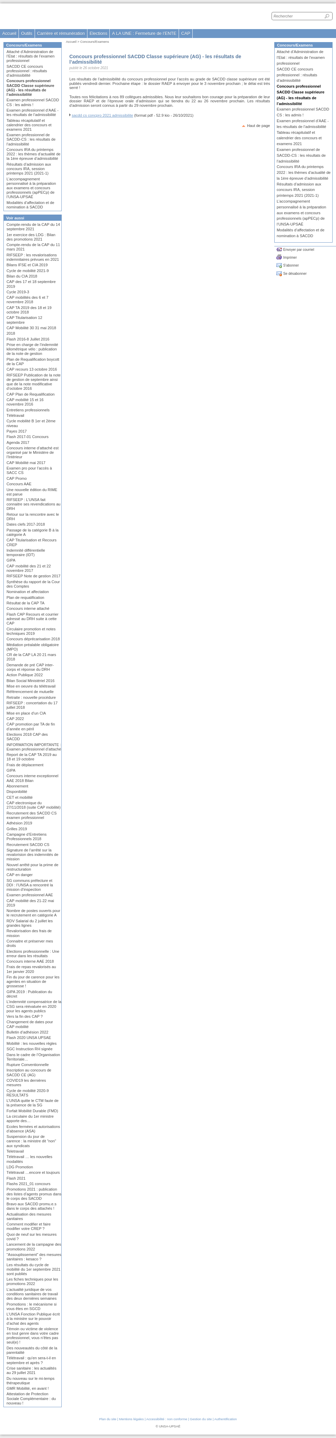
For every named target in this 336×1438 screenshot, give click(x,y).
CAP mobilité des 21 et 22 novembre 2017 (29, 568)
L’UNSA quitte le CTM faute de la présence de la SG (33, 1103)
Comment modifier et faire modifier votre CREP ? (29, 1226)
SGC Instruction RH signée (29, 1049)
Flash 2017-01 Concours (28, 437)
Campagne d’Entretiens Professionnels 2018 (27, 836)
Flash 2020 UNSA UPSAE (29, 1038)
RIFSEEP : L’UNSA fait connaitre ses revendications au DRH (33, 504)
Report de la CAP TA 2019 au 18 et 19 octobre (32, 757)
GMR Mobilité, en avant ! (28, 1388)
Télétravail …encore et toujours (33, 1172)
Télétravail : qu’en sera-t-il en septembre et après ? (31, 1360)
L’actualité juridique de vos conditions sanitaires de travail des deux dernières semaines (32, 1293)
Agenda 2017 (18, 442)
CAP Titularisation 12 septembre (24, 320)
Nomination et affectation (28, 592)
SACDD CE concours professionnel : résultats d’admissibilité (27, 70)
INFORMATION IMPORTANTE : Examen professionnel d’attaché (34, 747)
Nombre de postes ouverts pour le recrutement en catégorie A (33, 913)
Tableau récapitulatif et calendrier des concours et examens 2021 (29, 124)
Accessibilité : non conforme (166, 1419)
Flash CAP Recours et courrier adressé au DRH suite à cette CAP (33, 618)
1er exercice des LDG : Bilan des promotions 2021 (31, 237)
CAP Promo (17, 478)
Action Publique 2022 (25, 675)
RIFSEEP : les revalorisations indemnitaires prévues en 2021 (33, 257)
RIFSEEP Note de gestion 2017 (33, 576)
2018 (11, 333)
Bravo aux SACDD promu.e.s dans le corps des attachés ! (32, 1206)
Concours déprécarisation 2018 (33, 639)
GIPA (11, 560)
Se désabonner (295, 273)
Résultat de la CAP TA (26, 603)
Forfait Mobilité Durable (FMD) (32, 1111)
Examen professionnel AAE (30, 895)
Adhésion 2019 (19, 823)
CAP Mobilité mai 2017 (26, 463)
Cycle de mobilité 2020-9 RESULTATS (28, 1093)
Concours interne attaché (28, 608)
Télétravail (15, 415)
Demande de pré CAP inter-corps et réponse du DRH (30, 667)
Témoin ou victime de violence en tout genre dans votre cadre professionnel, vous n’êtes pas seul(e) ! (33, 1336)
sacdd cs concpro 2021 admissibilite (102, 115)
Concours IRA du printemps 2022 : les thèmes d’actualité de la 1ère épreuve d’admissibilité (33, 154)
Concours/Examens (94, 41)
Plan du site (107, 1419)
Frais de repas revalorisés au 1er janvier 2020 (31, 969)
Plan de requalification (25, 597)
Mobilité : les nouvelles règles (32, 1043)
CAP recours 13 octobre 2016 (32, 369)
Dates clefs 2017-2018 (26, 524)
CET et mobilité (20, 797)
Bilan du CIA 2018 (22, 276)
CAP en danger (20, 875)
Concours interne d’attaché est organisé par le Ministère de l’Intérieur (33, 452)
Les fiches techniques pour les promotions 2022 (32, 1281)
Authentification (225, 1419)
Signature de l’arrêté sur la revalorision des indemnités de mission (32, 854)
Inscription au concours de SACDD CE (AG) (29, 1072)
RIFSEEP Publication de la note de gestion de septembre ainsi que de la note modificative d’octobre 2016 (34, 382)
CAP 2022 (15, 719)
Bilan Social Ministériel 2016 (31, 681)
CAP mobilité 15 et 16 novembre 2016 (25, 402)
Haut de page (258, 126)
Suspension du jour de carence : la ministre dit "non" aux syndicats (31, 1140)
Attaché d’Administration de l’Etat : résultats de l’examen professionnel (31, 56)
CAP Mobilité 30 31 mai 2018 (31, 328)
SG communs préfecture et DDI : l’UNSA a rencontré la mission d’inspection (30, 884)
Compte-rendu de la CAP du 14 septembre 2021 (33, 226)
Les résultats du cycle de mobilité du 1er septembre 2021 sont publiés (33, 1269)
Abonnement (17, 786)
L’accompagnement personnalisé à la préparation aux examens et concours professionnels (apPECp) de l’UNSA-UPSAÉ (31, 188)
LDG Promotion (20, 1167)
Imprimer (290, 257)
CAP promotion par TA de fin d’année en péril (31, 726)
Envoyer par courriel (298, 250)
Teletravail (15, 1151)
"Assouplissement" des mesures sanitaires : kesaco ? (34, 1257)
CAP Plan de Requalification (31, 394)
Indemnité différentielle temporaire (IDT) (26, 552)
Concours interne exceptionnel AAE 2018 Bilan (32, 778)
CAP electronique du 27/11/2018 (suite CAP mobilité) (34, 805)
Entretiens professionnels (28, 410)
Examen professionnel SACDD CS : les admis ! (33, 102)
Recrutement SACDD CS (28, 845)
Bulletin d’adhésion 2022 (27, 1032)
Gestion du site (201, 1419)
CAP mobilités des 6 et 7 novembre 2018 (27, 299)
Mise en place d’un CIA (26, 713)
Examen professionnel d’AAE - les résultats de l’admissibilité (33, 112)
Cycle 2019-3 (18, 292)
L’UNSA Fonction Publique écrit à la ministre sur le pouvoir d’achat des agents (33, 1318)
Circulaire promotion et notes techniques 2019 (31, 631)
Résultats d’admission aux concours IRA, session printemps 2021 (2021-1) (29, 168)
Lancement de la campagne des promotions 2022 (34, 1246)
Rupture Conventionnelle (28, 1065)
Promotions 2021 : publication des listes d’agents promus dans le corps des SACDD (34, 1193)
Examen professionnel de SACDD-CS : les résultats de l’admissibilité (31, 139)
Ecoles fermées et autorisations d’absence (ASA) (33, 1129)
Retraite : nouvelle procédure (31, 697)
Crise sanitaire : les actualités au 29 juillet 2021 (32, 1370)
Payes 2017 (17, 431)
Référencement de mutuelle (30, 692)
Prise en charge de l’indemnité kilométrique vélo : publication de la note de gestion (32, 349)
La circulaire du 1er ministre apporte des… (30, 1118)
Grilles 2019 (17, 829)
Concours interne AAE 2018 (30, 961)
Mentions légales (131, 1419)
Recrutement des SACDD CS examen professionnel (32, 815)
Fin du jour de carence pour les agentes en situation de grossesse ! (33, 981)
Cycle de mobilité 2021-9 (28, 271)
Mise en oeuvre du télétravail (31, 686)
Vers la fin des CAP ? (25, 1016)
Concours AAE (19, 484)
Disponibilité (17, 791)
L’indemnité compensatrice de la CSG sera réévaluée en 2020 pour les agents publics (34, 1006)
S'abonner (291, 265)
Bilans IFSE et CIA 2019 (27, 265)
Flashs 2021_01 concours (28, 1184)
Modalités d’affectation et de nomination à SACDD (30, 205)
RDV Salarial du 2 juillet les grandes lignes (30, 923)
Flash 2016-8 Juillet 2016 (28, 339)
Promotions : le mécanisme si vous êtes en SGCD (32, 1306)
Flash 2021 (16, 1178)
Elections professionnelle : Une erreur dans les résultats (33, 953)
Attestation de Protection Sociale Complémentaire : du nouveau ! (31, 1398)
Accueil (9, 33)
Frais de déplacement (25, 765)
